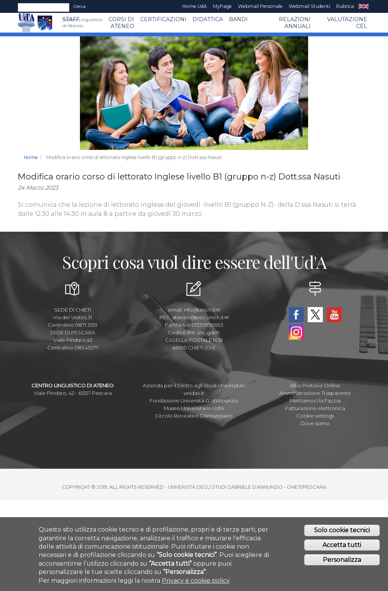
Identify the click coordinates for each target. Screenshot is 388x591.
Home (31, 157)
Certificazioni (163, 19)
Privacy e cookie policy (196, 580)
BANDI (238, 19)
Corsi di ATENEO (121, 23)
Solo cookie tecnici (342, 530)
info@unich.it (202, 310)
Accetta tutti (341, 545)
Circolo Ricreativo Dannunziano (194, 416)
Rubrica (345, 6)
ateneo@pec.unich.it (200, 317)
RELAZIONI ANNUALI (295, 23)
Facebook (296, 314)
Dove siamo (315, 423)
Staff (71, 19)
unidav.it (194, 393)
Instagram (296, 332)
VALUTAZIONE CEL (347, 23)
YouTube (334, 314)
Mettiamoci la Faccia (315, 401)
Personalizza (342, 559)
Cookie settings (315, 416)
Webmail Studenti (309, 6)
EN (363, 6)
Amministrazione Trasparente (315, 393)
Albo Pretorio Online (315, 385)
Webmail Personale (260, 6)
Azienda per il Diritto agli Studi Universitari (194, 385)
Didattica (207, 19)
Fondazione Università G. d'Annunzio (194, 401)
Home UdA (194, 6)
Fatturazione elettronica (315, 408)
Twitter (315, 314)
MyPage (222, 6)
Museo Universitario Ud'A (194, 408)
